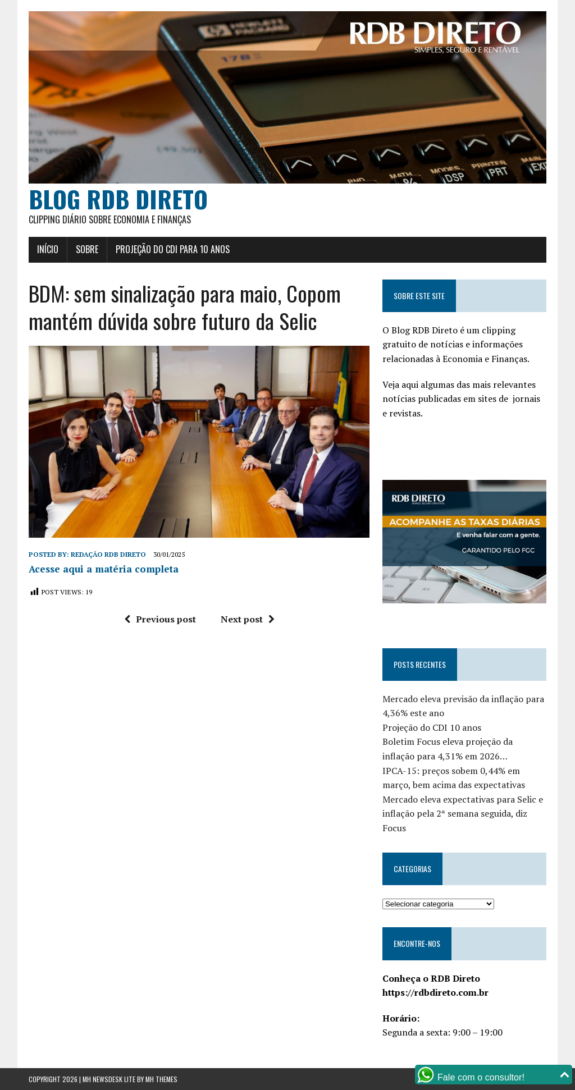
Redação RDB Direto (108, 554)
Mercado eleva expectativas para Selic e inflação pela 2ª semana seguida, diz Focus (462, 813)
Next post (248, 619)
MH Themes (161, 1079)
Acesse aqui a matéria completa (104, 568)
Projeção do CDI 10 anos (431, 727)
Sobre (87, 249)
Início (47, 249)
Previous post (160, 619)
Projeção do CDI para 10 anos (173, 249)
